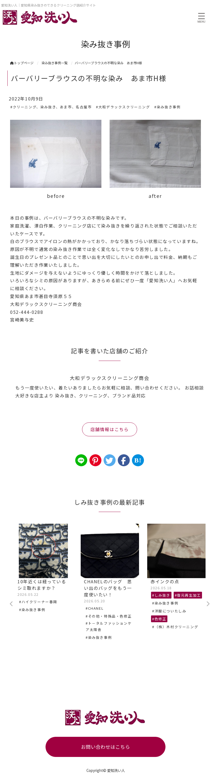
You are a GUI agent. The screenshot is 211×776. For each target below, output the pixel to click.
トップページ (22, 62)
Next (207, 604)
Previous (11, 604)
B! (137, 460)
